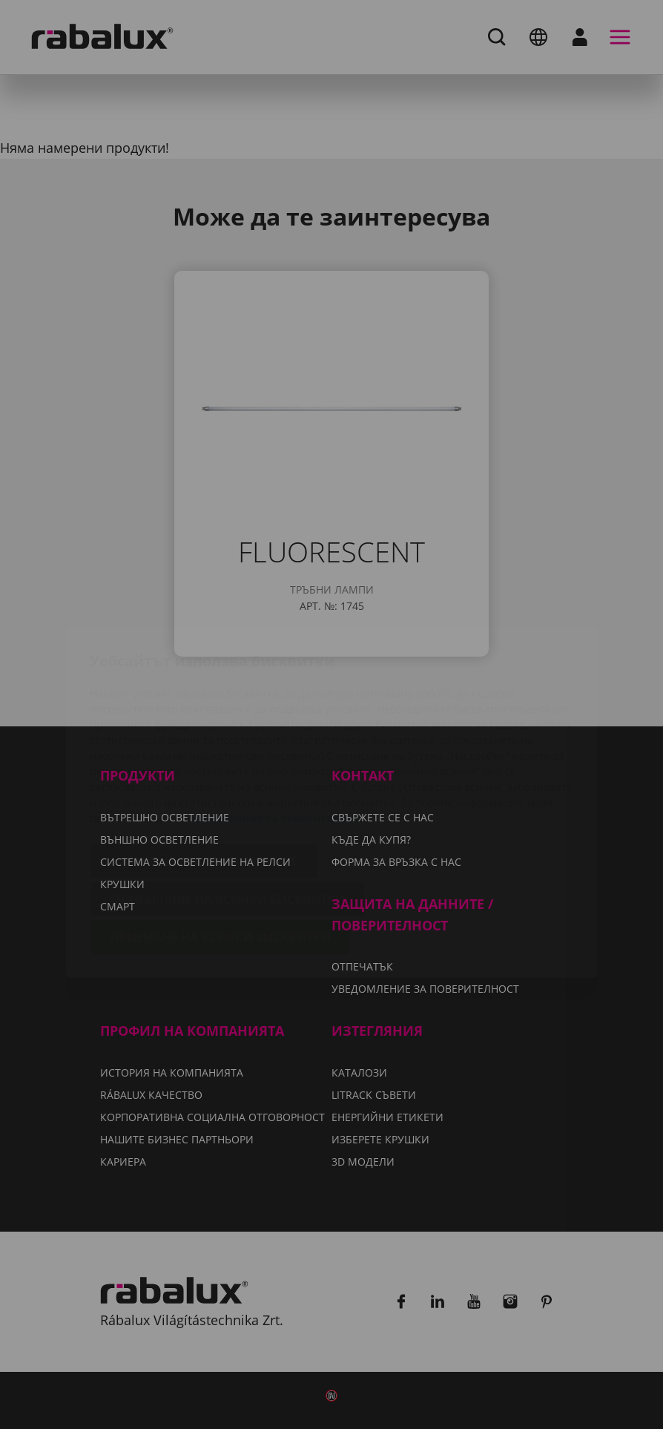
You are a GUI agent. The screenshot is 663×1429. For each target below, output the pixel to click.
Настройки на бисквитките (203, 774)
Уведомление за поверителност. (277, 730)
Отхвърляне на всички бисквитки (227, 812)
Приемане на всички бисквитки (220, 849)
